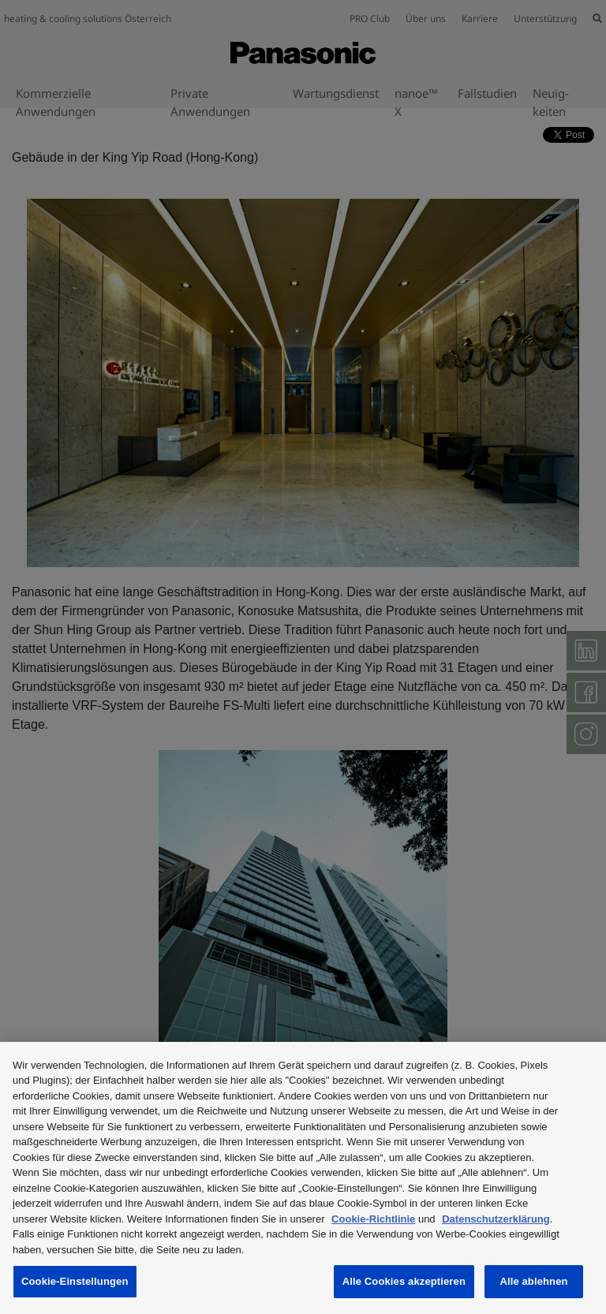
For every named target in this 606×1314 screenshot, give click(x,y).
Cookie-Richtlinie (373, 1219)
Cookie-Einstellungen (75, 1281)
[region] (303, 1178)
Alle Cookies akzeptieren (404, 1281)
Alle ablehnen (533, 1281)
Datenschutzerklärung (496, 1219)
